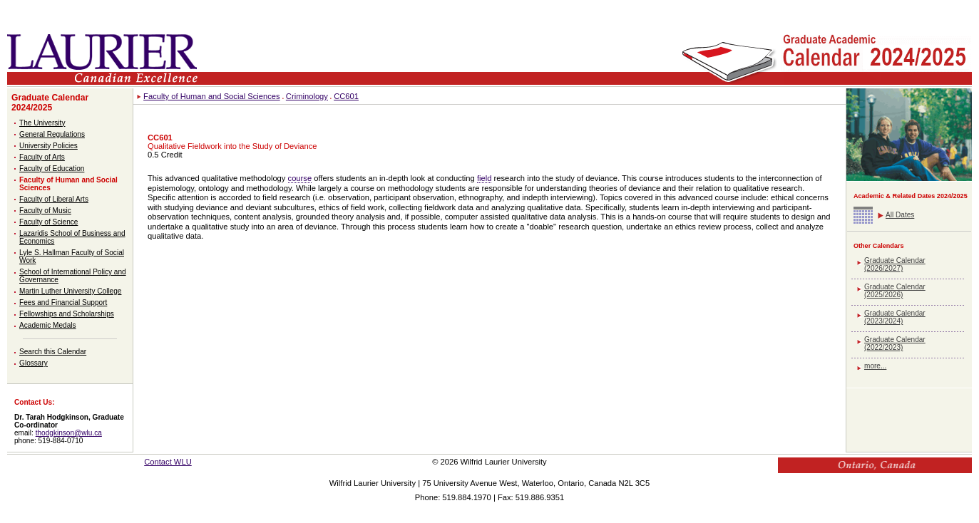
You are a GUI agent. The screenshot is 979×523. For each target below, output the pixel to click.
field (484, 178)
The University (42, 123)
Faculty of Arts (42, 157)
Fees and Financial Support (63, 302)
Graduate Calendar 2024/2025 (49, 103)
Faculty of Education (51, 168)
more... (875, 366)
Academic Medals (47, 325)
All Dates (900, 215)
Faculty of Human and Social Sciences (211, 96)
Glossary (33, 363)
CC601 (346, 96)
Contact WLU (168, 461)
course (300, 178)
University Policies (48, 146)
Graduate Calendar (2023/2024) (895, 317)
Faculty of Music (45, 210)
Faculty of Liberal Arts (53, 199)
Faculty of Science (48, 222)
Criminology (307, 96)
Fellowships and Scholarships (66, 314)
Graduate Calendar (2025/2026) (895, 291)
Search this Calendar (52, 352)
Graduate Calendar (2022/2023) (895, 343)
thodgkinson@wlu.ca (69, 433)
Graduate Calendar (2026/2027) (895, 264)
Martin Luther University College (70, 291)
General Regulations (52, 134)
